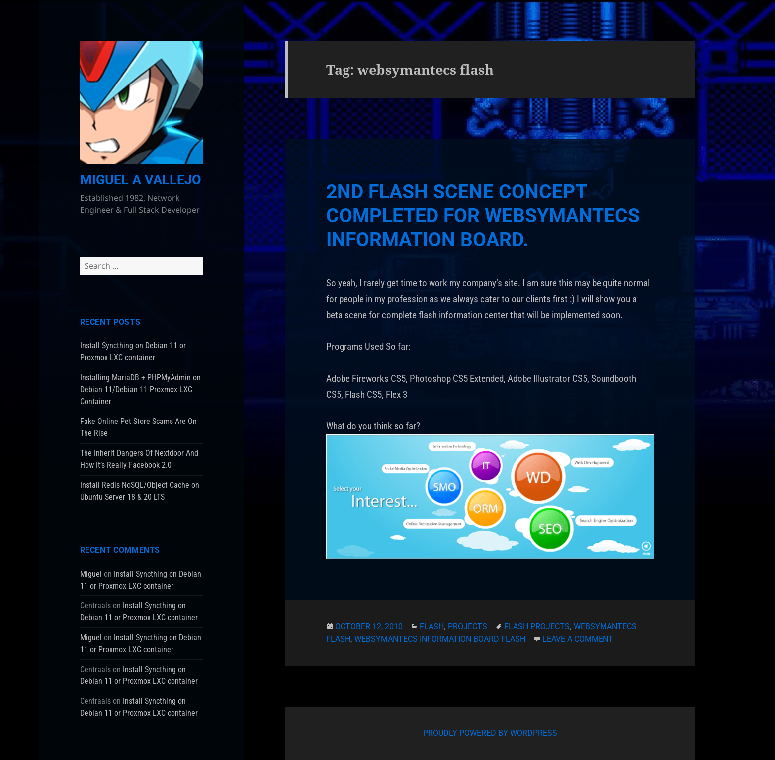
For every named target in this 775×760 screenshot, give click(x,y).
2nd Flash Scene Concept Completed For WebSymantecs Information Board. (483, 215)
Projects (467, 626)
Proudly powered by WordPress (490, 733)
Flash (432, 626)
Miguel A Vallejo (140, 180)
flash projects (537, 626)
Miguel (91, 574)
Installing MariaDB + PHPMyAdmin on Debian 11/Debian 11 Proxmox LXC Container (140, 389)
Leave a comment (577, 639)
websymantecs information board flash (439, 639)
